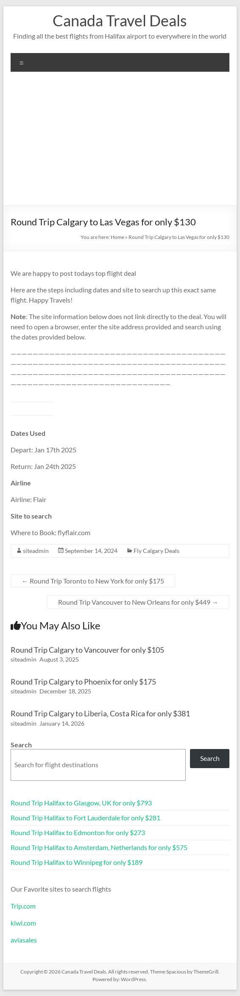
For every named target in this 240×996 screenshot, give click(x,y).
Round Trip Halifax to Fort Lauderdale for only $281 (85, 818)
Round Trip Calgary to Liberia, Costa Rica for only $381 (100, 713)
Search (21, 745)
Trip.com (23, 906)
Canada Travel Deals (120, 20)
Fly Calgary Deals (156, 550)
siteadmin (36, 550)
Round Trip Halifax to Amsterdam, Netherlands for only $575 (99, 847)
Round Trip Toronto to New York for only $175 (93, 581)
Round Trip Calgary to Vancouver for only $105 (87, 649)
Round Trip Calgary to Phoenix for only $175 (83, 681)
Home (117, 237)
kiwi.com (23, 923)
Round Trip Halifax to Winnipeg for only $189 (76, 862)
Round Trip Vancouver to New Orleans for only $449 (138, 602)
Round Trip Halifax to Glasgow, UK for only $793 (81, 803)
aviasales (24, 940)
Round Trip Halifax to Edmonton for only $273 (78, 832)
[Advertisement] (120, 141)
